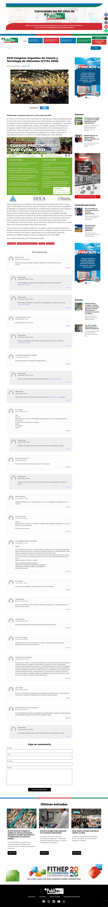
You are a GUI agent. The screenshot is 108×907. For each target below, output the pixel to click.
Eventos (41, 243)
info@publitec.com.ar (54, 397)
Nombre (9, 748)
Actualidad (11, 243)
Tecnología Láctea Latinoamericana (68, 40)
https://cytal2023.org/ (24, 284)
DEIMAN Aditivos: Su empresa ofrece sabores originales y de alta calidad (91, 138)
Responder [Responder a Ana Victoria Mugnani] (67, 647)
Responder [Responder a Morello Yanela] (67, 267)
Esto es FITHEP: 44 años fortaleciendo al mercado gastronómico (92, 211)
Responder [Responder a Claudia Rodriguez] (67, 506)
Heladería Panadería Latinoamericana (51, 40)
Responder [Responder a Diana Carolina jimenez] (67, 467)
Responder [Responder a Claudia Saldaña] (67, 609)
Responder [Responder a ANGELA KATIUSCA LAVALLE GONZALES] (67, 718)
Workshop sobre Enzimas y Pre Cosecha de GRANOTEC (90, 228)
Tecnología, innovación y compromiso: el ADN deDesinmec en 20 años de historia (91, 120)
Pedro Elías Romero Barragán (23, 657)
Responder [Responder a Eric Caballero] (67, 430)
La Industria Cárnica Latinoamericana (84, 40)
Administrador (22, 277)
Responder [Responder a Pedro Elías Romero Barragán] (67, 678)
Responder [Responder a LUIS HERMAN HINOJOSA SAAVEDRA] (67, 363)
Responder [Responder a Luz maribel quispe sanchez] (67, 325)
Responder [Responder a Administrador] (67, 287)
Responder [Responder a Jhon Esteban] (67, 698)
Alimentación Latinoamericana (35, 40)
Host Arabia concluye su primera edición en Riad (85, 832)
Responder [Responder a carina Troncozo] (67, 627)
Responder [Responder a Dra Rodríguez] (67, 589)
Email (9, 754)
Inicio (25, 41)
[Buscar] (49, 48)
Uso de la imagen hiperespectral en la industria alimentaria (92, 326)
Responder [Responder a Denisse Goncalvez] (67, 531)
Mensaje (9, 767)
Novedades (50, 243)
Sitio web (9, 761)
